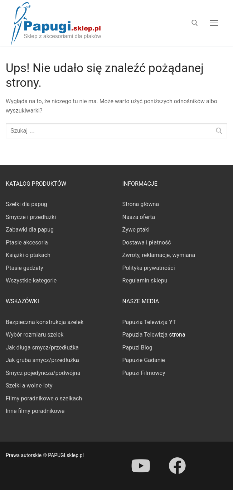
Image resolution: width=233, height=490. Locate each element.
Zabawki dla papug (30, 229)
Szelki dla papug (26, 204)
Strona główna (140, 204)
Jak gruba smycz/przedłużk (41, 360)
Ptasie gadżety (24, 268)
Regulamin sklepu (145, 280)
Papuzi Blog (137, 347)
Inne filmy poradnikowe (35, 411)
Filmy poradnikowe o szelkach (44, 398)
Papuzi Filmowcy (143, 373)
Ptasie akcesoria (27, 242)
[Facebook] (177, 465)
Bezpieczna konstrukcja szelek (44, 322)
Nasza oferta (138, 217)
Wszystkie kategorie (31, 280)
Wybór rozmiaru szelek (34, 334)
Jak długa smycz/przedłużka (42, 347)
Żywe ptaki (136, 229)
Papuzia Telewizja (145, 322)
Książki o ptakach (28, 255)
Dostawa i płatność (146, 242)
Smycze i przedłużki (31, 217)
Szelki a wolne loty (29, 385)
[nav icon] (214, 22)
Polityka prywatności (148, 268)
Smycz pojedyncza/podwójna (43, 373)
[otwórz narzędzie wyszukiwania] (194, 23)
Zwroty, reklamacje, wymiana (158, 255)
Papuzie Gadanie (143, 360)
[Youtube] (140, 465)
